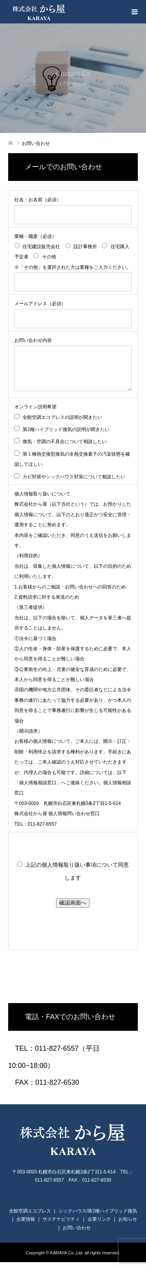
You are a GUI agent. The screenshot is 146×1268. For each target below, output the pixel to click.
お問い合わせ (77, 1233)
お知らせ (127, 1225)
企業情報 (25, 1225)
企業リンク (99, 1225)
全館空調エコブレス (30, 1217)
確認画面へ (72, 908)
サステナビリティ (61, 1225)
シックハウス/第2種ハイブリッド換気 (97, 1217)
